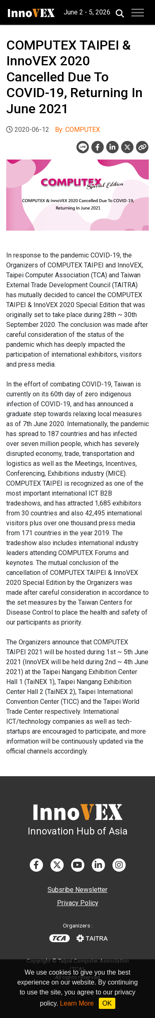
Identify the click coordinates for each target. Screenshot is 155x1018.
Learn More (77, 1003)
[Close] (142, 147)
